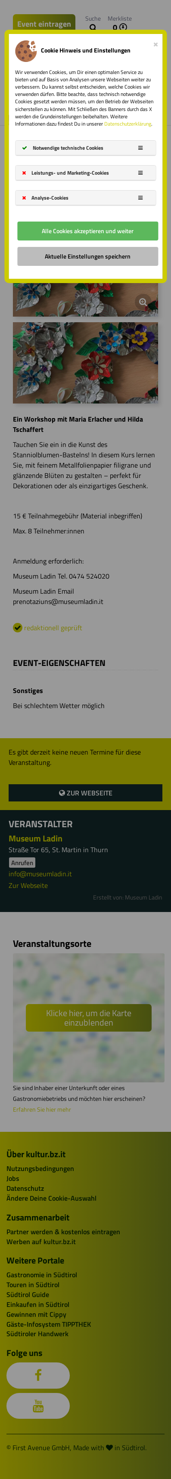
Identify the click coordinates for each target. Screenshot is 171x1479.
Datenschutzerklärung (127, 124)
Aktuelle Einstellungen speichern (88, 256)
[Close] (155, 42)
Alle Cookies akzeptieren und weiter (88, 230)
